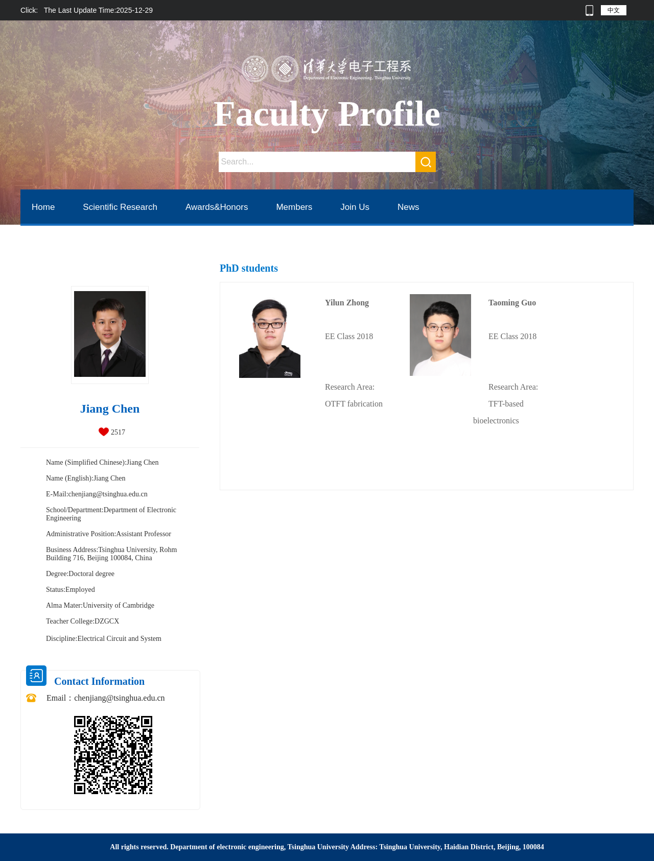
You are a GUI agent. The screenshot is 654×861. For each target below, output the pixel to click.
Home (43, 207)
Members (294, 207)
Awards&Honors (216, 207)
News (408, 207)
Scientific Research (120, 207)
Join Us (354, 207)
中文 (614, 10)
